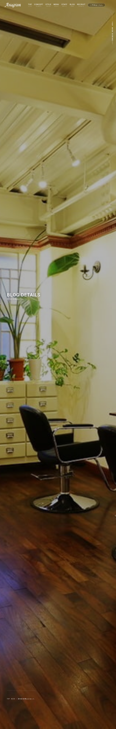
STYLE (48, 5)
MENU (56, 5)
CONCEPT (38, 5)
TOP (30, 5)
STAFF (64, 5)
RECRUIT (81, 5)
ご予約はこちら (96, 5)
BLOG (72, 5)
